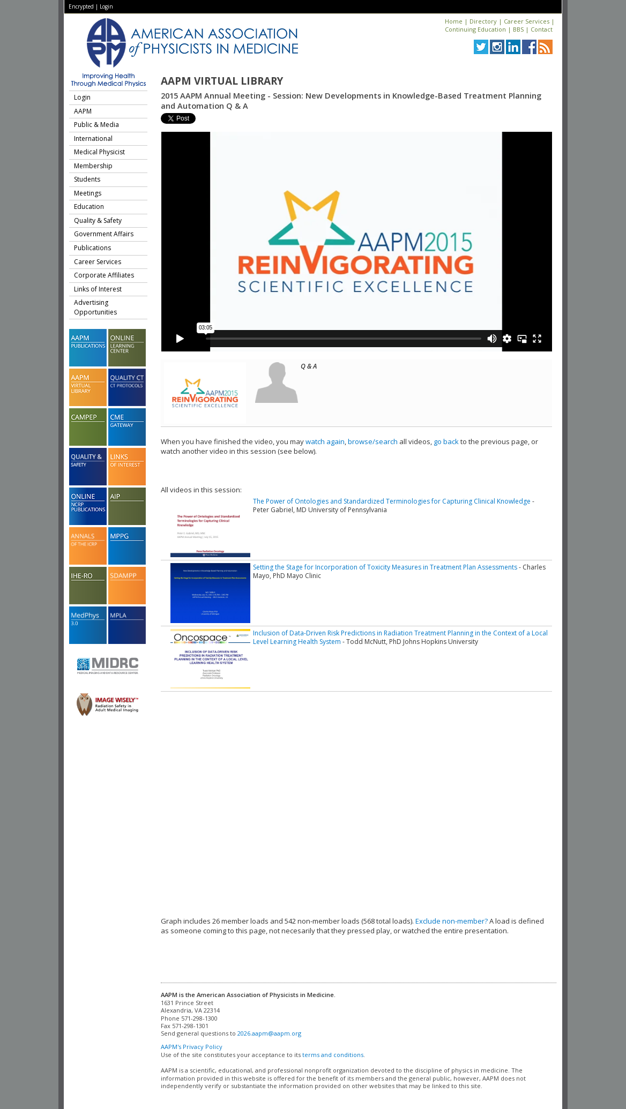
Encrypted (81, 6)
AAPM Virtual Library (222, 81)
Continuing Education (475, 29)
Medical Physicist (99, 151)
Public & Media (96, 124)
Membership (93, 165)
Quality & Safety (98, 220)
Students (87, 179)
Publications (92, 247)
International (93, 138)
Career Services (526, 21)
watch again (325, 441)
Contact (542, 29)
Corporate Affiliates (104, 275)
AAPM (83, 111)
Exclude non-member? (451, 921)
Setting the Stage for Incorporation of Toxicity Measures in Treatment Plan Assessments (385, 567)
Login (106, 6)
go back (446, 441)
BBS (518, 29)
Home (454, 21)
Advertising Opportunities (95, 307)
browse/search (373, 441)
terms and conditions (332, 1055)
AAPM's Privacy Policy (191, 1047)
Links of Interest (98, 289)
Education (89, 206)
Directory (483, 21)
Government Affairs (103, 233)
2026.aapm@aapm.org (269, 1033)
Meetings (87, 193)
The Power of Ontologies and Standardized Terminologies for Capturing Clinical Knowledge (392, 501)
